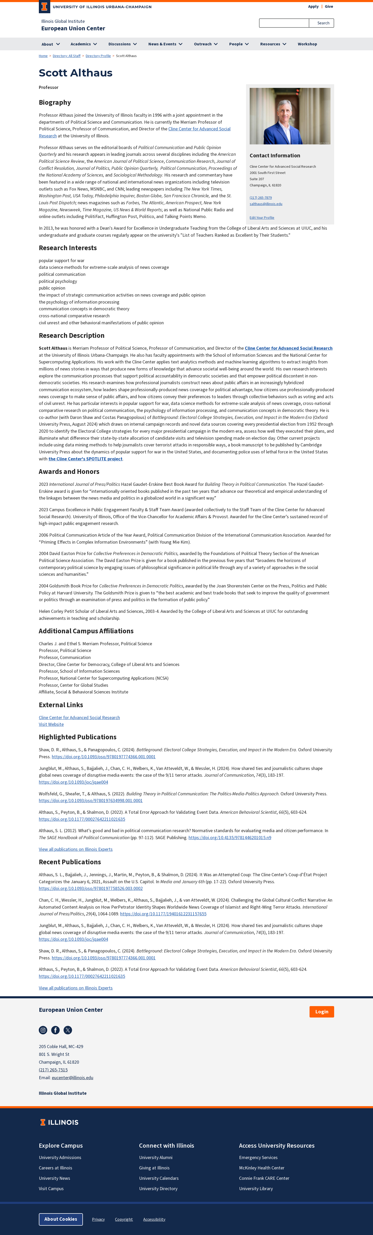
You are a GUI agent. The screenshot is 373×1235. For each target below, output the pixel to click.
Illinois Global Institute (63, 21)
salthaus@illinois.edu (266, 204)
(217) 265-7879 (261, 197)
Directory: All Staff (67, 56)
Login (321, 1011)
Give (329, 6)
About (47, 44)
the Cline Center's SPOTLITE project (85, 459)
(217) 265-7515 (53, 1070)
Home (43, 56)
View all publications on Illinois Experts (76, 849)
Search (323, 23)
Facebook (55, 1030)
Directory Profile (98, 56)
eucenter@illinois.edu (72, 1078)
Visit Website (51, 724)
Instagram (43, 1030)
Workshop (307, 44)
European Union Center (73, 28)
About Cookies (61, 1219)
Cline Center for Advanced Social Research (289, 348)
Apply (313, 6)
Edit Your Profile (262, 217)
